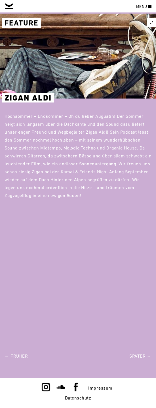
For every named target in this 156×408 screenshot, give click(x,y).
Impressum (100, 387)
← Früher (16, 355)
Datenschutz (78, 397)
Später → (140, 355)
